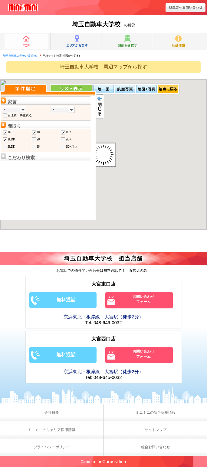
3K (38, 146)
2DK (68, 139)
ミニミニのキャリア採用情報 (51, 430)
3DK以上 (71, 146)
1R (10, 132)
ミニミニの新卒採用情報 (156, 412)
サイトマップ (155, 430)
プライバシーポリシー (52, 447)
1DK (68, 132)
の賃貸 (103, 25)
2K (38, 139)
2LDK (11, 146)
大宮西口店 (103, 338)
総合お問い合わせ (155, 447)
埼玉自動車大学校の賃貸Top (20, 55)
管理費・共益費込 (20, 115)
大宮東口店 (103, 284)
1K (38, 132)
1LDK (11, 139)
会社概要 (51, 412)
